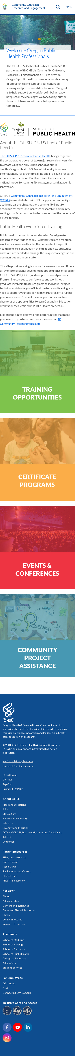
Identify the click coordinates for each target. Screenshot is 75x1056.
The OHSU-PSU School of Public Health (25, 156)
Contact (7, 779)
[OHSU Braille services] (8, 1014)
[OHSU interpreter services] (28, 1014)
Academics (10, 934)
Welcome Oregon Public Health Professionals (31, 53)
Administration (11, 900)
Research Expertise (14, 924)
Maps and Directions (14, 804)
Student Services (12, 967)
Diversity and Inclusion (16, 827)
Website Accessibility (15, 818)
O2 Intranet (9, 983)
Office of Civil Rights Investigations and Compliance (32, 832)
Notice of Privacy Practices (18, 761)
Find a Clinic (9, 866)
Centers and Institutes (16, 905)
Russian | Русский (13, 788)
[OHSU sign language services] (18, 1014)
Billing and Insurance (14, 857)
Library (6, 914)
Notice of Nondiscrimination (18, 765)
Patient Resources (15, 851)
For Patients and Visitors (17, 871)
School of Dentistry (14, 949)
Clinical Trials (10, 875)
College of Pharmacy (14, 958)
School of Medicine (13, 939)
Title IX (7, 837)
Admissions (9, 963)
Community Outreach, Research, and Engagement (28, 6)
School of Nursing (13, 944)
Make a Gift (9, 813)
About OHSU (11, 798)
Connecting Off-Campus (17, 992)
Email (5, 988)
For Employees (13, 977)
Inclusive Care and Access (20, 1002)
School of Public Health (16, 953)
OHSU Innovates (12, 919)
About (6, 896)
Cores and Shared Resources (19, 910)
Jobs (5, 809)
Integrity (8, 823)
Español (7, 784)
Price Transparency (14, 880)
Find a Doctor (10, 861)
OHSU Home (10, 774)
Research (9, 890)
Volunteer (8, 841)
